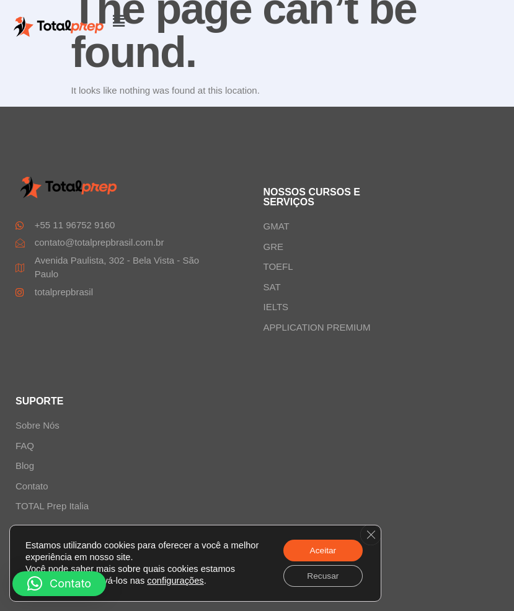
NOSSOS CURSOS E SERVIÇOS (312, 197)
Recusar (322, 576)
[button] (119, 21)
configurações (175, 580)
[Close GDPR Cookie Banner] (370, 534)
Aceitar (321, 550)
